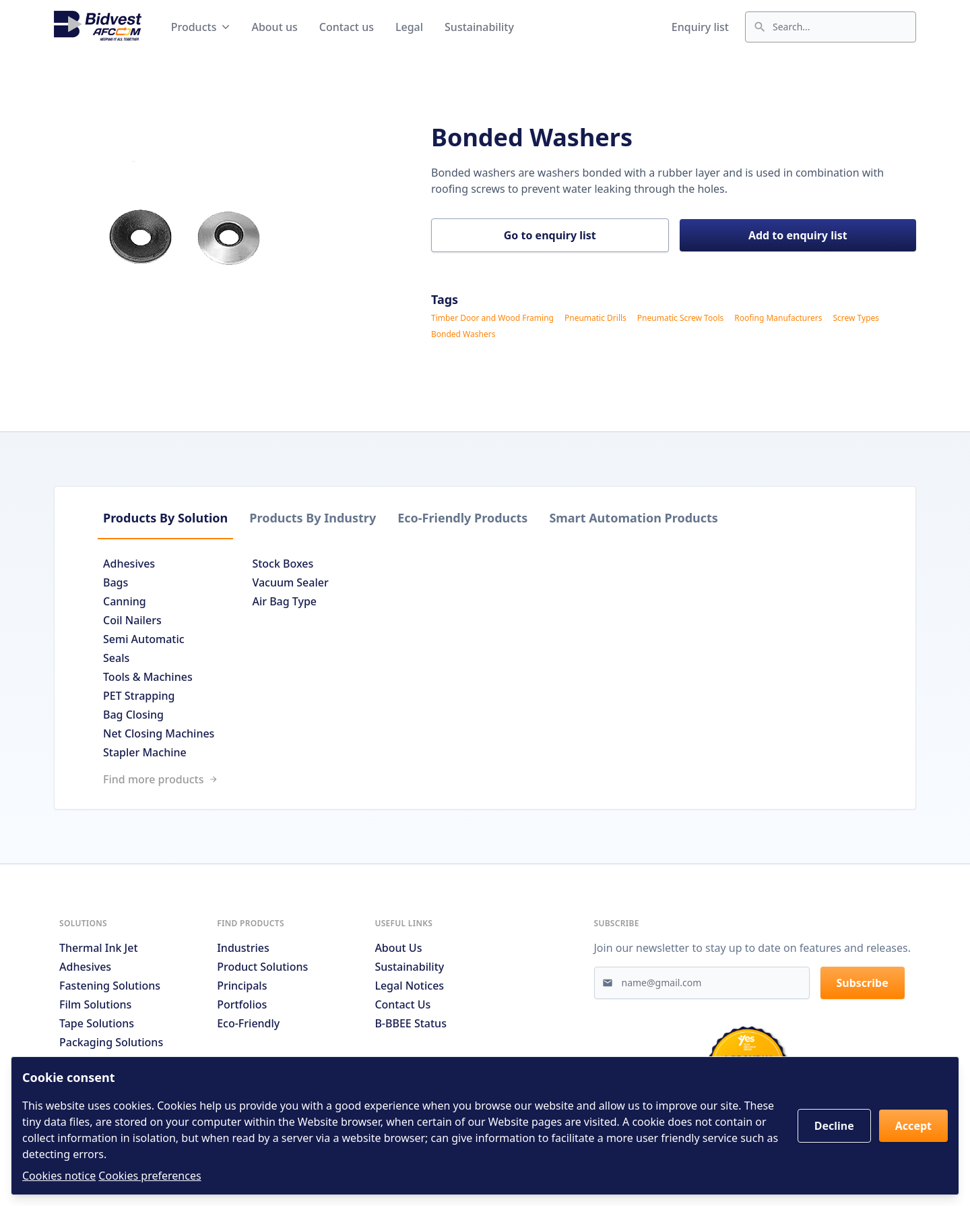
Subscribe (862, 982)
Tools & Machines (148, 676)
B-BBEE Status (411, 1023)
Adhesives (129, 563)
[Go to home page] (97, 27)
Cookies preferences (149, 1175)
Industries (243, 947)
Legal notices (409, 985)
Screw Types (856, 318)
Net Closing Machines (158, 733)
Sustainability (479, 27)
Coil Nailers (132, 620)
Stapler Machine (145, 752)
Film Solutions (95, 1004)
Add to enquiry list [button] (797, 235)
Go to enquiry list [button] (550, 235)
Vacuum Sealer (290, 582)
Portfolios (242, 1004)
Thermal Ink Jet (98, 947)
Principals (242, 985)
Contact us (346, 27)
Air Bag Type (284, 601)
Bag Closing (133, 714)
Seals (116, 658)
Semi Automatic (144, 639)
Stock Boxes (282, 563)
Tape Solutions (96, 1023)
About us (274, 27)
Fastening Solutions (109, 985)
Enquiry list (700, 27)
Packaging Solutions (111, 1042)
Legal (409, 27)
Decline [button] (834, 1125)
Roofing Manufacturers (778, 318)
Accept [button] (913, 1125)
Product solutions (262, 966)
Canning (124, 601)
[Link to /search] (485, 779)
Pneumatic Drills (595, 318)
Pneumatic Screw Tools (680, 318)
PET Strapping (138, 695)
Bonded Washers (463, 334)
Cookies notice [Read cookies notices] (59, 1175)
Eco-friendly (248, 1023)
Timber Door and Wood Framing (492, 318)
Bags (115, 582)
